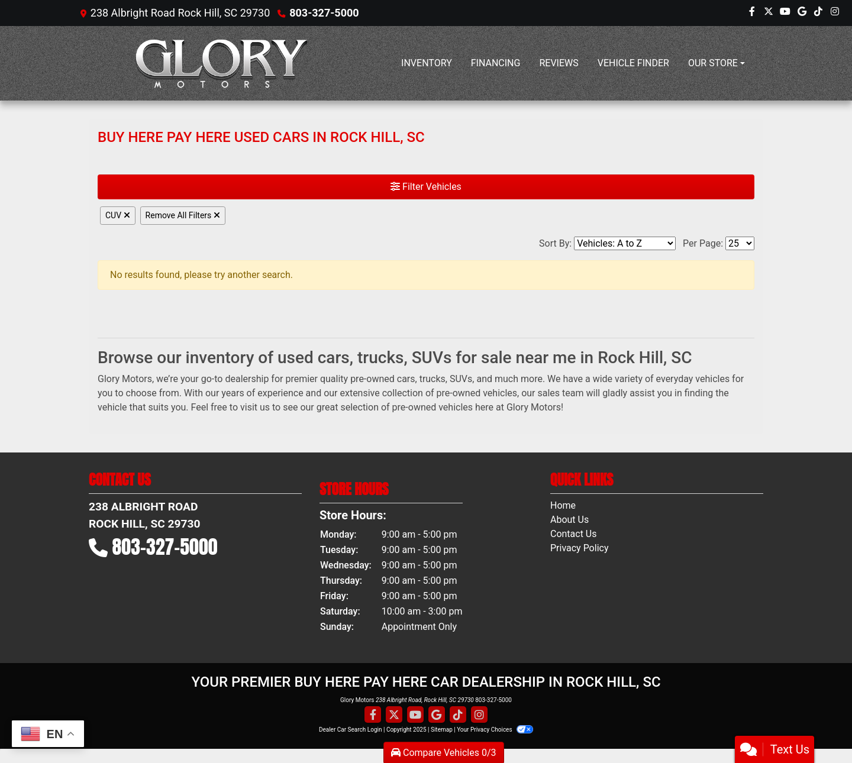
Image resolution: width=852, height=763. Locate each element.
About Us (569, 519)
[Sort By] (625, 243)
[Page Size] (739, 243)
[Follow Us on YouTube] (785, 13)
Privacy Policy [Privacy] (579, 548)
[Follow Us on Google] (801, 13)
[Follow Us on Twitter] (768, 13)
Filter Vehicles (426, 186)
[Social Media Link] (818, 13)
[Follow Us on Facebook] (752, 13)
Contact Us (573, 533)
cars (406, 378)
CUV (117, 215)
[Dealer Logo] (222, 63)
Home (563, 505)
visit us (255, 407)
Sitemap (442, 729)
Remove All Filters (183, 215)
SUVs (461, 378)
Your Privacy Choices (495, 729)
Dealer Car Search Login (350, 729)
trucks (432, 378)
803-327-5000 (324, 13)
